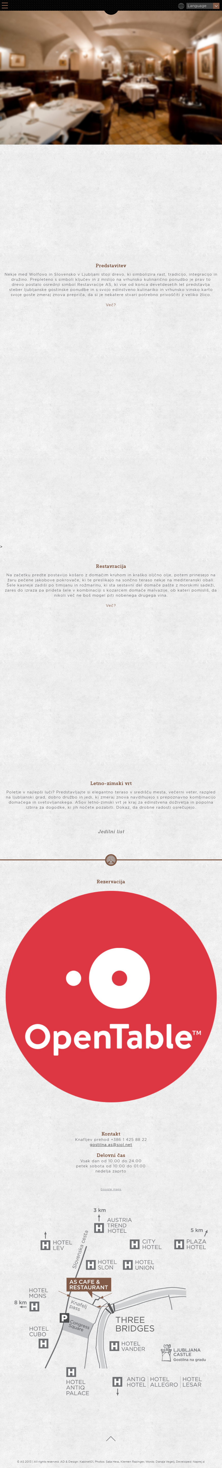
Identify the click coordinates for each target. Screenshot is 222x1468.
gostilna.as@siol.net (111, 1144)
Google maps (110, 1189)
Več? (111, 304)
